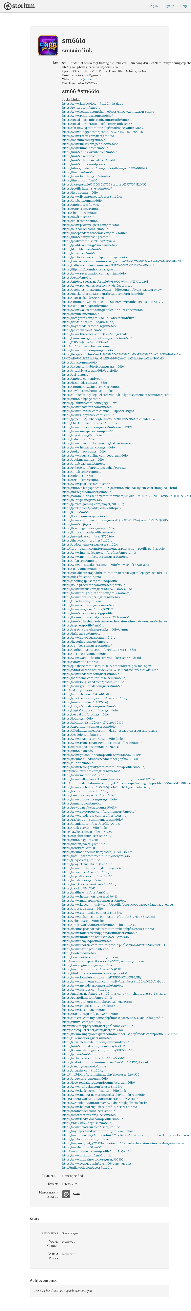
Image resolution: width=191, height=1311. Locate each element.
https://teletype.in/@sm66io (82, 500)
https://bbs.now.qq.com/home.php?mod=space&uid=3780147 (103, 128)
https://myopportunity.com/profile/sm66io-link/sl (97, 1131)
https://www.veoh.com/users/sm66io (88, 605)
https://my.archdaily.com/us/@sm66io (89, 326)
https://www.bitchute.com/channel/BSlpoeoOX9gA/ (98, 411)
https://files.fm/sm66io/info (81, 577)
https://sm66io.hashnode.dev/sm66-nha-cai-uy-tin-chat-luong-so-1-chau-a (114, 621)
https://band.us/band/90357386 (83, 298)
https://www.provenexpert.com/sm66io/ (90, 225)
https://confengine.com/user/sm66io (87, 965)
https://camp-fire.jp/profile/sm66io (86, 306)
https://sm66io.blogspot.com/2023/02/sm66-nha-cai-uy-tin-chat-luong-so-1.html (119, 488)
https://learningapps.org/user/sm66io (88, 528)
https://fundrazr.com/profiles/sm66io (88, 532)
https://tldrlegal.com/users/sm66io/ (87, 492)
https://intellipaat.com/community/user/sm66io (96, 856)
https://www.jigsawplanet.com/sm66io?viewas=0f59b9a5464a (105, 565)
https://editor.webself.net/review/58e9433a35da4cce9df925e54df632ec (110, 670)
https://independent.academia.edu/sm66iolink (94, 233)
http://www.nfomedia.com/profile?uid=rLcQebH (95, 1151)
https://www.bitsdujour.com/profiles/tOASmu (94, 815)
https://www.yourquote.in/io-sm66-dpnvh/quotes (97, 1163)
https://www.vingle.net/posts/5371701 (87, 609)
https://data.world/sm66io (80, 662)
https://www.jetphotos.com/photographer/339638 (97, 1002)
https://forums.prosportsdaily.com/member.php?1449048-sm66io (108, 929)
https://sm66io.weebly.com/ (81, 156)
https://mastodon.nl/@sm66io (83, 1147)
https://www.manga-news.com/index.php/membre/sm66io (103, 1095)
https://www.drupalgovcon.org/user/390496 (93, 1159)
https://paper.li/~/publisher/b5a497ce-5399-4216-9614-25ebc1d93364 (108, 419)
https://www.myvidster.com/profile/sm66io (93, 985)
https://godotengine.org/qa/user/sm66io (90, 544)
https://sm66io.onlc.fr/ (77, 751)
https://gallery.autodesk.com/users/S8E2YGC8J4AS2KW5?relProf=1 (108, 265)
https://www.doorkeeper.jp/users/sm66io (91, 597)
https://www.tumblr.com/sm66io (85, 148)
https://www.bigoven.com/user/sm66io (89, 799)
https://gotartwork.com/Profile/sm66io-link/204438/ (99, 925)
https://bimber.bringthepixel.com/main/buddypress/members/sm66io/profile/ (117, 395)
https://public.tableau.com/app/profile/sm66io (94, 257)
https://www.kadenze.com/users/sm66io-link (94, 1091)
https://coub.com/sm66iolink (82, 569)
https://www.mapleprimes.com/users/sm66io (94, 900)
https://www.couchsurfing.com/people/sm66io (95, 455)
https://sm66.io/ (86, 79)
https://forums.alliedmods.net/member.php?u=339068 (100, 759)
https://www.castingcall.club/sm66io (87, 949)
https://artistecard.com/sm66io (84, 654)
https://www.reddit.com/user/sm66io (88, 136)
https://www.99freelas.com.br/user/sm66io (92, 1086)
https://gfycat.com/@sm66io (82, 435)
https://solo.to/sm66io (77, 476)
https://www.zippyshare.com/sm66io (88, 415)
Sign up (169, 6)
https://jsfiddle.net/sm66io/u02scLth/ (88, 322)
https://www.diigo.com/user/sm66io (87, 350)
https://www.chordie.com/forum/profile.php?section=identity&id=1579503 (113, 945)
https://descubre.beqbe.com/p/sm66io (88, 795)
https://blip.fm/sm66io (77, 763)
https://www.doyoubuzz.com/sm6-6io (88, 637)
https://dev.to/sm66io (76, 277)
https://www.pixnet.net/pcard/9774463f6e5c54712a (97, 285)
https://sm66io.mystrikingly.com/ (86, 237)
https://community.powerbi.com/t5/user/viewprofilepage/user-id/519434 (112, 302)
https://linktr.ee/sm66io (79, 172)
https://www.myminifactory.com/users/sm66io (95, 557)
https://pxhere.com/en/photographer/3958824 (94, 468)
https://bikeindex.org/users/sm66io (87, 1038)
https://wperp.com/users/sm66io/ (85, 872)
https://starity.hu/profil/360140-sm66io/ (90, 1014)
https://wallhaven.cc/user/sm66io (85, 892)
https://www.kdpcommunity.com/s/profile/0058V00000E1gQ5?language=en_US (117, 904)
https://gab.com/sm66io (78, 439)
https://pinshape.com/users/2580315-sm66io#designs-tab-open (106, 666)
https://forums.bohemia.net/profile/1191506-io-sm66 (99, 852)
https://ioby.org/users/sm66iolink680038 (91, 747)
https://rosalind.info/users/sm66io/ (86, 836)
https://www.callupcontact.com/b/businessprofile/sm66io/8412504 (108, 779)
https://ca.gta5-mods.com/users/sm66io (90, 710)
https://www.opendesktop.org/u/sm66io (90, 1006)
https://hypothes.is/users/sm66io (85, 641)
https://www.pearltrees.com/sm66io (87, 484)
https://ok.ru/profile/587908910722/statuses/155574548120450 (104, 184)
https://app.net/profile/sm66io (83, 625)
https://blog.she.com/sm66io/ (82, 1070)
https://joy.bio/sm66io (77, 718)
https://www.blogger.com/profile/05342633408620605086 (102, 132)
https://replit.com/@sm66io (82, 480)
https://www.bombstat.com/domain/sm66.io (93, 868)
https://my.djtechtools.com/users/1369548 (91, 969)
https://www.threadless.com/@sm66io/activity (95, 334)
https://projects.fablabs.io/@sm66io (87, 864)
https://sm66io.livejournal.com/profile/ (90, 160)
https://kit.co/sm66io (76, 512)
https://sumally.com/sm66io (82, 803)
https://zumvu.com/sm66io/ (81, 1022)
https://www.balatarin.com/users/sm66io (91, 1127)
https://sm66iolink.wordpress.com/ (86, 164)
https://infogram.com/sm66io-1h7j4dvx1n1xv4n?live (98, 318)
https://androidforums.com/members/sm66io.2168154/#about (105, 1062)
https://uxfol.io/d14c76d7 (79, 888)
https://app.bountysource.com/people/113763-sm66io (99, 650)
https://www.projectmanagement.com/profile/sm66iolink (103, 743)
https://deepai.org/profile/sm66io (85, 714)
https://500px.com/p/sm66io (82, 209)
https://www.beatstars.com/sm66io (87, 407)
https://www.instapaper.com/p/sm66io (89, 431)
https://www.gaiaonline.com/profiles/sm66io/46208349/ (101, 755)
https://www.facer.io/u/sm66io (83, 1010)
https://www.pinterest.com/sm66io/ (87, 116)
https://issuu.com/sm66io (80, 192)
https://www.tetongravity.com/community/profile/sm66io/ (103, 767)
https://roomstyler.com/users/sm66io (88, 1111)
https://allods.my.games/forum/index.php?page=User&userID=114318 (109, 730)
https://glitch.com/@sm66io (82, 472)
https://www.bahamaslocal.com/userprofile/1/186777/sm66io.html (108, 917)
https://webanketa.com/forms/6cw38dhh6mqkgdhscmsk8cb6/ (105, 1103)
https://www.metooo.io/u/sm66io (85, 775)
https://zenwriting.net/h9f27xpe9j (86, 702)
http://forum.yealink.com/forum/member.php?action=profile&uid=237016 (113, 548)
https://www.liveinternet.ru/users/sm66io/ (92, 196)
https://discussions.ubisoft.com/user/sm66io (93, 366)
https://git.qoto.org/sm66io (81, 860)
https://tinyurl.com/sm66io (81, 180)
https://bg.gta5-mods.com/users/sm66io (90, 706)
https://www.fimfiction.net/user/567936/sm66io (95, 937)
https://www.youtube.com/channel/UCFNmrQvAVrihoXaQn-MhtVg (108, 111)
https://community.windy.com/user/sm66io (92, 387)
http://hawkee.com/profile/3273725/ (87, 832)
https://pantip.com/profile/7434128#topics (91, 508)
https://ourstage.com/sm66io (82, 908)
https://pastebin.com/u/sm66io (83, 330)
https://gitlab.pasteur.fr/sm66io (84, 463)
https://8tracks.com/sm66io (81, 601)
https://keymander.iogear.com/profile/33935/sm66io (98, 1050)
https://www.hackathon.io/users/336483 (90, 896)
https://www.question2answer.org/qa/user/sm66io (97, 443)
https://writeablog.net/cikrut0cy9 (85, 694)
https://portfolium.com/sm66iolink (87, 997)
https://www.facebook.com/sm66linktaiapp (92, 103)
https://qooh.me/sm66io (79, 953)
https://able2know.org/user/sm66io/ (87, 1123)
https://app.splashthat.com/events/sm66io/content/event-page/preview (112, 289)
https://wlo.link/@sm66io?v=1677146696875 (92, 722)
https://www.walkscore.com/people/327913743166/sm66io (102, 310)
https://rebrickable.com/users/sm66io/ (89, 884)
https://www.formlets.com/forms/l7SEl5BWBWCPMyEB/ (101, 977)
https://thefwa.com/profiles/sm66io (87, 540)
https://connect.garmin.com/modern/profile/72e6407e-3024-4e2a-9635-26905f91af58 (121, 261)
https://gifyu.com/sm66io (80, 561)
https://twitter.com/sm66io (81, 107)
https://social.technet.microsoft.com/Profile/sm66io (98, 124)
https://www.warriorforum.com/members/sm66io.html (101, 658)
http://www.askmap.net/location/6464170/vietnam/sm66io (103, 961)
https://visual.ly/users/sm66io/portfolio (90, 370)
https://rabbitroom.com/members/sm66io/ (92, 819)
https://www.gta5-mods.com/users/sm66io (92, 686)
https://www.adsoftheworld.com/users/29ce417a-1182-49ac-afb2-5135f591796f (115, 520)
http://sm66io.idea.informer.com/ (85, 346)
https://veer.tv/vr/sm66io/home (84, 1066)
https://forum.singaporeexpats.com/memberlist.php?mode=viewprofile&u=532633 (120, 1034)
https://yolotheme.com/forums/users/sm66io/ (94, 698)
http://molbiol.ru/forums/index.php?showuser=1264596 (100, 1074)
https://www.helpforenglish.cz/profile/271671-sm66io (99, 1107)
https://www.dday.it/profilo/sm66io (87, 941)
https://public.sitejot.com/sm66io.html (89, 1139)
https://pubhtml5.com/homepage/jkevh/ (90, 403)
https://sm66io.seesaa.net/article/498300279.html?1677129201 (105, 281)
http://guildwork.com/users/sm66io (87, 1167)
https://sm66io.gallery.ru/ (80, 840)
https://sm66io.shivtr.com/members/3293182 (93, 1046)
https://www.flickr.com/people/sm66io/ (90, 144)
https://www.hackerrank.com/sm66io (88, 447)
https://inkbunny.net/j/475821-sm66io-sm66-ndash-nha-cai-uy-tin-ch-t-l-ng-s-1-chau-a (123, 1143)
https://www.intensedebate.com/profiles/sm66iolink (99, 552)
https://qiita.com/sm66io (79, 362)
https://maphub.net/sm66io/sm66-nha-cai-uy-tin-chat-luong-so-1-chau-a (114, 993)
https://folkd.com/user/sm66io (83, 516)
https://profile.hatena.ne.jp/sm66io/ (87, 188)
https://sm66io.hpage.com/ (81, 399)
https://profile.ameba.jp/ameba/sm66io (89, 245)
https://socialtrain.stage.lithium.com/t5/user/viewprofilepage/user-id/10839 (115, 573)
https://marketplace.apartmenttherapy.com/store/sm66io (103, 294)
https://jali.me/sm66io (77, 1054)
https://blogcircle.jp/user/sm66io (85, 1078)
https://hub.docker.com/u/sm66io (85, 229)
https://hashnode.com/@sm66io (84, 383)
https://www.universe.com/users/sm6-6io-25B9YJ (97, 427)
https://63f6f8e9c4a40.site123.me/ (85, 342)
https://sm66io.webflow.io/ (80, 205)
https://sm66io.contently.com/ (83, 378)
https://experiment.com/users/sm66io (89, 726)
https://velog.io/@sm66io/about (84, 921)
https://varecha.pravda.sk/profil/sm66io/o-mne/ (95, 629)
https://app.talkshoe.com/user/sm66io (88, 876)
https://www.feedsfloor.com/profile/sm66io (92, 1119)
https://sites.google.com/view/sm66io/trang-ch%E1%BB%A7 (104, 168)
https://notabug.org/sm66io (81, 880)
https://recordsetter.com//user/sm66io (89, 1115)
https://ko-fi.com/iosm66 (80, 221)
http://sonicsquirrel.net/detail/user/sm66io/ (92, 1030)
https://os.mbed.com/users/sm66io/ (87, 646)
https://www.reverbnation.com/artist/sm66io (94, 273)
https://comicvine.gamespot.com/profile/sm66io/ (97, 338)
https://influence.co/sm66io (81, 633)
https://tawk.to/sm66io (78, 217)
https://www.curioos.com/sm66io (85, 989)
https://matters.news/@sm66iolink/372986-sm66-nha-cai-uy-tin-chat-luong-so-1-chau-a (125, 1135)
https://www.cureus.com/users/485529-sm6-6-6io (97, 589)
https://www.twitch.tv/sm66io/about (87, 176)
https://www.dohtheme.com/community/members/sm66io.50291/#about (113, 981)
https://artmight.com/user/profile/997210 (91, 824)
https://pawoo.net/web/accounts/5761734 (90, 807)
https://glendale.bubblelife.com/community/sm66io (98, 1042)
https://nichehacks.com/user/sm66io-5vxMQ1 (94, 1058)
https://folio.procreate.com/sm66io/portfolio (94, 585)
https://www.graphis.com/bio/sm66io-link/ (92, 739)
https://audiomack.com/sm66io (84, 451)
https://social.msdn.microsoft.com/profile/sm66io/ (97, 120)
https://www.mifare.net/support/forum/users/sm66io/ (100, 933)
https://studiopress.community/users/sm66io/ (94, 973)
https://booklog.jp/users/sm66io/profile (90, 581)
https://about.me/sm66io (79, 213)
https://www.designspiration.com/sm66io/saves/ (96, 593)
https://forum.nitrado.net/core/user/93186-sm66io (97, 617)
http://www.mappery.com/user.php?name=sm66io (97, 1026)
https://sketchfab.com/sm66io (83, 249)
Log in (153, 6)
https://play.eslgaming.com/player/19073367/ (93, 504)
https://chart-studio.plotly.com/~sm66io (90, 423)
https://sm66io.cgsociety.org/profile (87, 613)
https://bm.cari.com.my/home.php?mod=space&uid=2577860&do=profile (112, 1018)
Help (183, 6)
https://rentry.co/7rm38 (78, 848)
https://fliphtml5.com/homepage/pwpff (90, 269)
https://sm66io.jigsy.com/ (80, 524)
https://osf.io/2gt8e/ (75, 374)
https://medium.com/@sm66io (84, 140)
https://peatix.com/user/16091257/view (88, 241)
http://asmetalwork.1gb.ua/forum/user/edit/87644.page (100, 1099)
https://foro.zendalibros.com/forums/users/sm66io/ (98, 1082)
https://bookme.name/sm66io (83, 459)
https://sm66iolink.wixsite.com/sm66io (90, 152)
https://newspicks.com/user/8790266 (88, 536)
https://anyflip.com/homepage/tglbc (87, 391)
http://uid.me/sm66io (77, 690)
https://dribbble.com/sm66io (82, 200)
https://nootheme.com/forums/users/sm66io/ (94, 678)
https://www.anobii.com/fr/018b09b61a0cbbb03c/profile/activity (106, 787)
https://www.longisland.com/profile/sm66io (93, 682)
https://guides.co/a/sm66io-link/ (84, 828)
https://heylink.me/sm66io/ (81, 314)
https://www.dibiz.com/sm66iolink (86, 1155)
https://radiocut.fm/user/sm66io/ (85, 791)
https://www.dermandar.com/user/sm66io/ (92, 913)
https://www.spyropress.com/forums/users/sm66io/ (98, 811)
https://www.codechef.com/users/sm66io (91, 674)
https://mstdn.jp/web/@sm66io (83, 844)
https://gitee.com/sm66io (80, 253)
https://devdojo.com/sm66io (81, 735)
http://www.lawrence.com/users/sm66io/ (91, 771)
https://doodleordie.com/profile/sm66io (90, 957)
